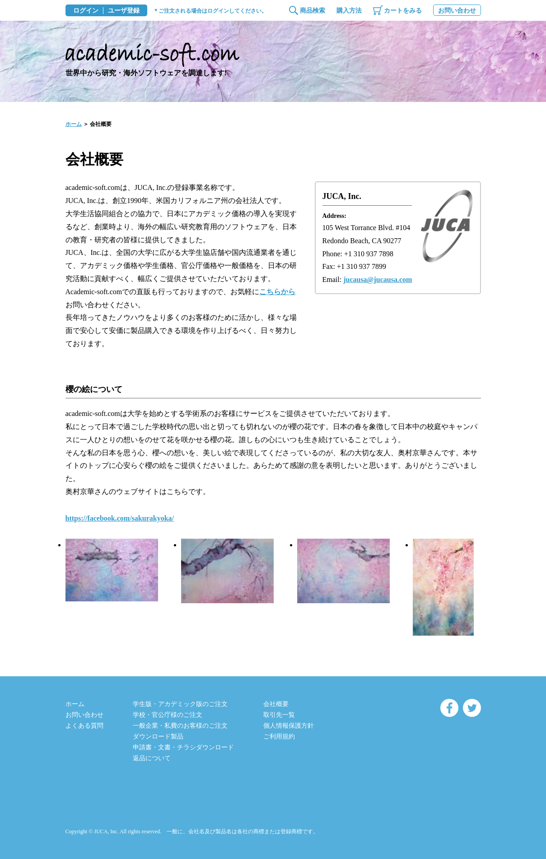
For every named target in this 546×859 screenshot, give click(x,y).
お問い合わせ (457, 10)
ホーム (73, 124)
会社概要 (276, 704)
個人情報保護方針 (288, 725)
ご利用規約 (279, 736)
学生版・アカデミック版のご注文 (180, 704)
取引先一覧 (279, 714)
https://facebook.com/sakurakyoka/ (119, 518)
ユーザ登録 (124, 11)
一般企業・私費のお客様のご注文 (180, 725)
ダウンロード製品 (158, 736)
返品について (152, 758)
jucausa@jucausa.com (377, 279)
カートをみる (403, 10)
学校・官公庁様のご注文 (167, 714)
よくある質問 (84, 725)
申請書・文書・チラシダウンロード (183, 747)
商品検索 (312, 10)
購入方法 (349, 10)
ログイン (85, 11)
